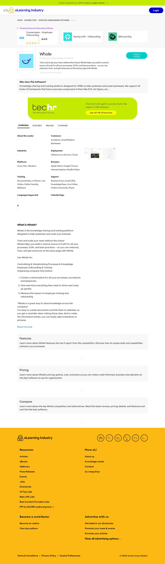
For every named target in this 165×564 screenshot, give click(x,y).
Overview (23, 125)
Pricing (50, 125)
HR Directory (30, 20)
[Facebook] (100, 437)
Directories (25, 486)
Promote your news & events (100, 528)
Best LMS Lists (27, 496)
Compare (63, 125)
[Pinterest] (135, 437)
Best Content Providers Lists (34, 501)
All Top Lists (26, 491)
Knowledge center (94, 461)
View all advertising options (103, 538)
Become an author (29, 523)
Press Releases (27, 471)
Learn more (100, 2)
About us (89, 456)
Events (23, 476)
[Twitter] (109, 437)
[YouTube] (126, 437)
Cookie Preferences (70, 555)
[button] (48, 326)
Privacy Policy (48, 555)
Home (19, 20)
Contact (89, 466)
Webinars (24, 466)
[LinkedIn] (118, 437)
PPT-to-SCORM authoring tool (37, 506)
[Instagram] (144, 437)
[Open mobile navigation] (5, 10)
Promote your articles (96, 533)
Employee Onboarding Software (54, 20)
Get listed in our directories (99, 523)
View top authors (29, 528)
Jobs (22, 481)
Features (37, 125)
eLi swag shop (92, 471)
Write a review (137, 55)
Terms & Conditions (27, 555)
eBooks (23, 461)
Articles (24, 456)
